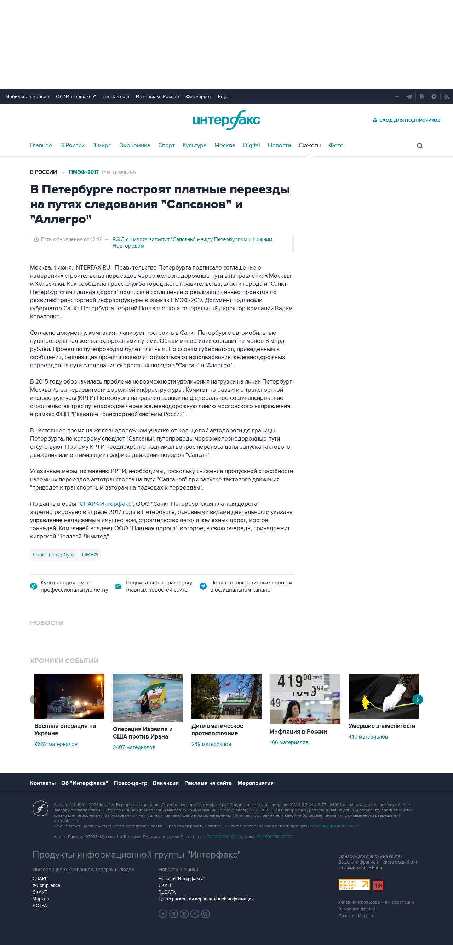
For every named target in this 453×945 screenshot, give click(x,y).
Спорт (166, 145)
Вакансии (166, 783)
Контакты (43, 783)
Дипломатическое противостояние (217, 730)
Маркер (41, 899)
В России (72, 145)
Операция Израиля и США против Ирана (143, 733)
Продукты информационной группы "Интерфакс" (137, 854)
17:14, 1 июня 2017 (119, 172)
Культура (195, 145)
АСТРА (40, 906)
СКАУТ (40, 892)
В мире (102, 145)
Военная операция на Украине (65, 730)
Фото (336, 145)
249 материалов (211, 744)
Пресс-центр (130, 783)
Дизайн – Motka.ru (356, 915)
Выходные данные (357, 909)
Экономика (135, 145)
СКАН (165, 885)
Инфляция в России (298, 731)
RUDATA (167, 892)
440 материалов (368, 737)
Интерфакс (226, 119)
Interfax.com (116, 97)
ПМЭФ (90, 554)
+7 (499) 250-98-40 (224, 836)
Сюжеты (310, 145)
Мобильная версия (27, 97)
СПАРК (40, 879)
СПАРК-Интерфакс (105, 504)
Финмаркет (198, 97)
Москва (224, 145)
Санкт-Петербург (54, 554)
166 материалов (289, 742)
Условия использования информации (376, 902)
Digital (251, 145)
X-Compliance (46, 885)
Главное (41, 145)
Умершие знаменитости (382, 726)
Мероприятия (255, 783)
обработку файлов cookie (333, 826)
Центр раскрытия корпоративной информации (206, 899)
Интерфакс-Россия (157, 97)
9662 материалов (56, 744)
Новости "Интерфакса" (182, 879)
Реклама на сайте (208, 783)
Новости (279, 145)
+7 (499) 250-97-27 (274, 836)
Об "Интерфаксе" (76, 97)
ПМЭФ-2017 (84, 172)
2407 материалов (134, 747)
